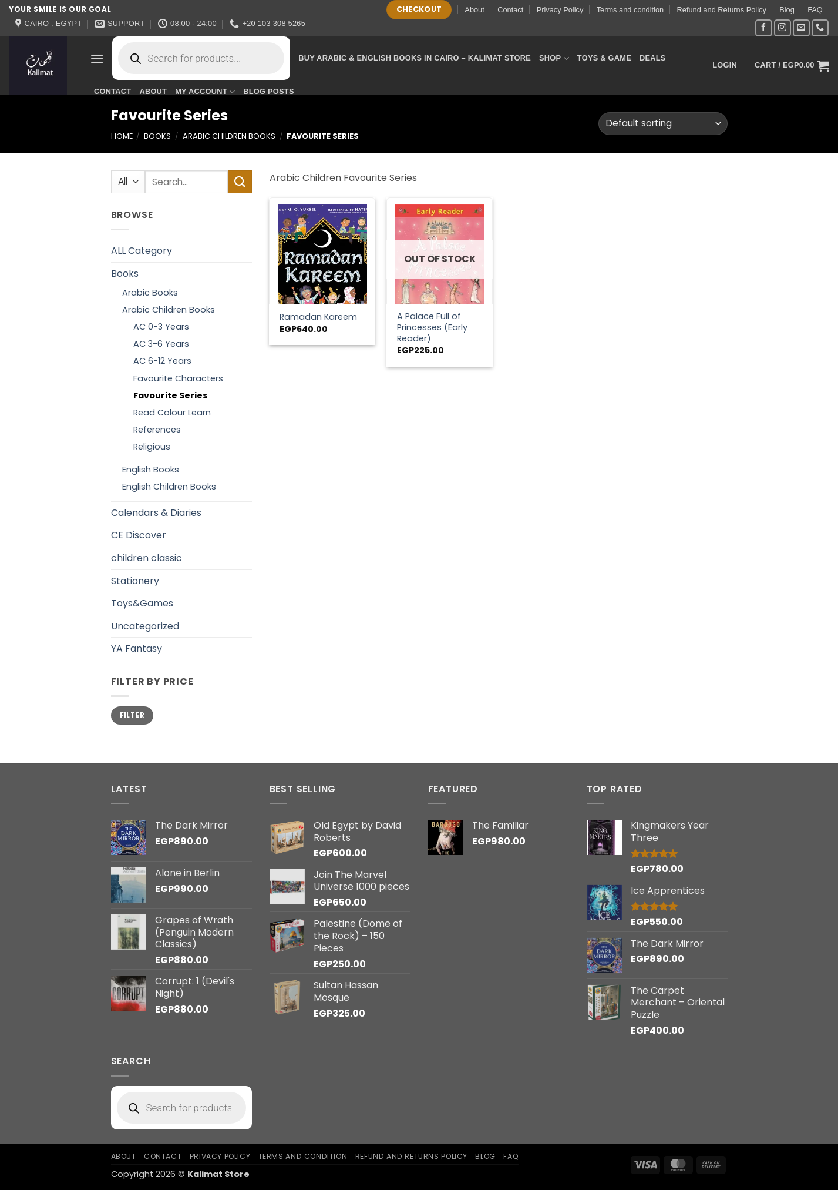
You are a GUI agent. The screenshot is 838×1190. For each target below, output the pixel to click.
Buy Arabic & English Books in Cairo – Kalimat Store (414, 57)
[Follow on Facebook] (763, 27)
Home (122, 136)
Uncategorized (145, 626)
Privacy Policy (560, 9)
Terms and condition (630, 9)
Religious (151, 446)
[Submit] (239, 181)
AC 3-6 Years (161, 344)
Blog (787, 9)
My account (205, 92)
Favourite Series (170, 395)
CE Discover (138, 535)
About (474, 9)
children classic (146, 558)
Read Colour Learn (172, 412)
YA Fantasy (136, 648)
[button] (97, 58)
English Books (150, 469)
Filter (132, 715)
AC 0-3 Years (161, 327)
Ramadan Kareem (318, 317)
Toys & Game (604, 57)
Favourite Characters (178, 378)
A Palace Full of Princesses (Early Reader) (432, 327)
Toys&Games (142, 603)
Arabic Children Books (229, 136)
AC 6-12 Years (162, 361)
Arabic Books (150, 293)
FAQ (815, 9)
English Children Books (169, 486)
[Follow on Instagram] (782, 27)
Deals (653, 57)
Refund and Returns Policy (721, 9)
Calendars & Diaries (156, 512)
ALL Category (141, 250)
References (157, 429)
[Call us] (820, 27)
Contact (510, 9)
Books (157, 136)
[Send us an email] (801, 27)
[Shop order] (662, 123)
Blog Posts (268, 91)
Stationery (135, 581)
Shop (554, 58)
